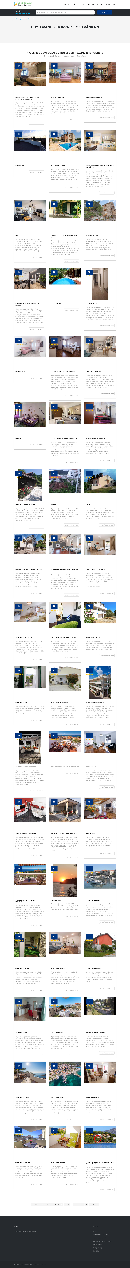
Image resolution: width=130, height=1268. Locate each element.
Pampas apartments (94, 97)
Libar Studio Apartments (96, 569)
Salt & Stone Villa (58, 303)
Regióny (91, 4)
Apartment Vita (92, 1097)
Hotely (107, 4)
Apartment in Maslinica (95, 1033)
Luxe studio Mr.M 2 (93, 372)
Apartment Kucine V (23, 637)
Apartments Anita (58, 1097)
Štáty (74, 4)
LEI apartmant (92, 303)
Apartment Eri (21, 1033)
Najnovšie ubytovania (99, 1238)
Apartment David (22, 968)
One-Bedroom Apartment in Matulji (26, 900)
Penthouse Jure (57, 97)
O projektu (96, 1251)
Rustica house (92, 235)
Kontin (53, 505)
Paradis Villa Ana (58, 165)
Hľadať (105, 12)
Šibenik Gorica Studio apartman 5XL (64, 236)
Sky (16, 235)
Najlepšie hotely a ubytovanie (102, 1241)
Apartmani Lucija (93, 637)
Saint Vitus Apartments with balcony (27, 304)
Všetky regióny (97, 1244)
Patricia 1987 (56, 900)
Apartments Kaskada (59, 702)
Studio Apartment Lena (95, 438)
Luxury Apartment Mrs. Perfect (64, 438)
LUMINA (18, 438)
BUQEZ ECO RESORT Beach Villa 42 (64, 833)
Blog (114, 4)
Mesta (99, 4)
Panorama (19, 165)
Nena (88, 505)
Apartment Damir (93, 900)
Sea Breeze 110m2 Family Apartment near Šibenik (100, 166)
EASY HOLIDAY (91, 833)
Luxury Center (21, 372)
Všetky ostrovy (97, 1248)
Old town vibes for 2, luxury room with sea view (27, 98)
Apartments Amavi (22, 1097)
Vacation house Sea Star (25, 833)
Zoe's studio (91, 767)
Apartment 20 (21, 702)
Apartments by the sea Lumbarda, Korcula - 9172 (99, 1162)
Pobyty (67, 4)
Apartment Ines (57, 1033)
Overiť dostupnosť (36, 123)
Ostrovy (82, 4)
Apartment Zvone (58, 1162)
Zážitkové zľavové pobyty (101, 1235)
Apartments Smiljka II (95, 702)
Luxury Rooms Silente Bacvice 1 (63, 372)
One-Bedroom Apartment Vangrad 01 (65, 570)
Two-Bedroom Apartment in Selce (65, 767)
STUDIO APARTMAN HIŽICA (25, 505)
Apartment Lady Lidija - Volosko (64, 637)
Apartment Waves (22, 1162)
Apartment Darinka (94, 968)
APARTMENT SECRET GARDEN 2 (26, 767)
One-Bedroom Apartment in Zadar (29, 569)
